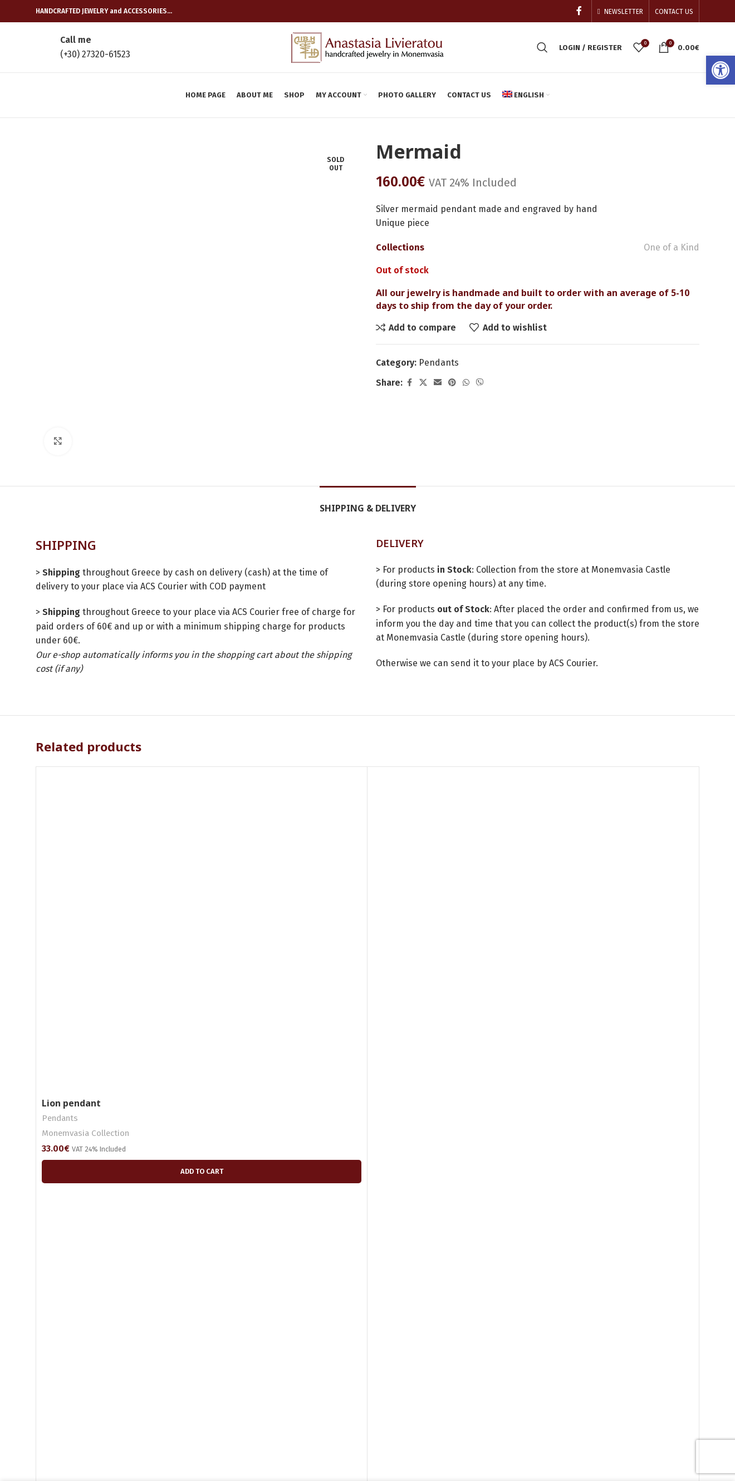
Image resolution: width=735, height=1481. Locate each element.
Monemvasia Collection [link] (85, 1060)
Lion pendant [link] (71, 1030)
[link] (720, 70)
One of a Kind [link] (671, 247)
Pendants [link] (439, 362)
